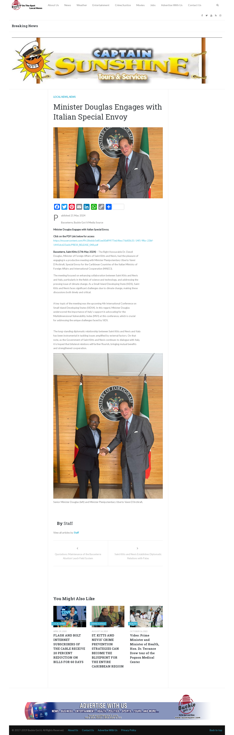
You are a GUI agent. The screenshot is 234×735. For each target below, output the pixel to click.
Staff (76, 532)
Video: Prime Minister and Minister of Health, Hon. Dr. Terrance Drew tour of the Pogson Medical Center (144, 648)
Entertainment (100, 5)
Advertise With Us (172, 5)
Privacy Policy (128, 730)
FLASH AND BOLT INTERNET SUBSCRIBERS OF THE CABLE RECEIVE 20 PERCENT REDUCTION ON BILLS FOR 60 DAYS (69, 648)
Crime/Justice (123, 5)
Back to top (216, 730)
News (67, 5)
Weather (82, 5)
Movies (140, 5)
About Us (53, 5)
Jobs (153, 5)
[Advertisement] (120, 580)
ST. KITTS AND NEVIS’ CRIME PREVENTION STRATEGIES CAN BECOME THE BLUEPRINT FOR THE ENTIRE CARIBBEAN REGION (108, 650)
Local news (60, 96)
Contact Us (194, 5)
